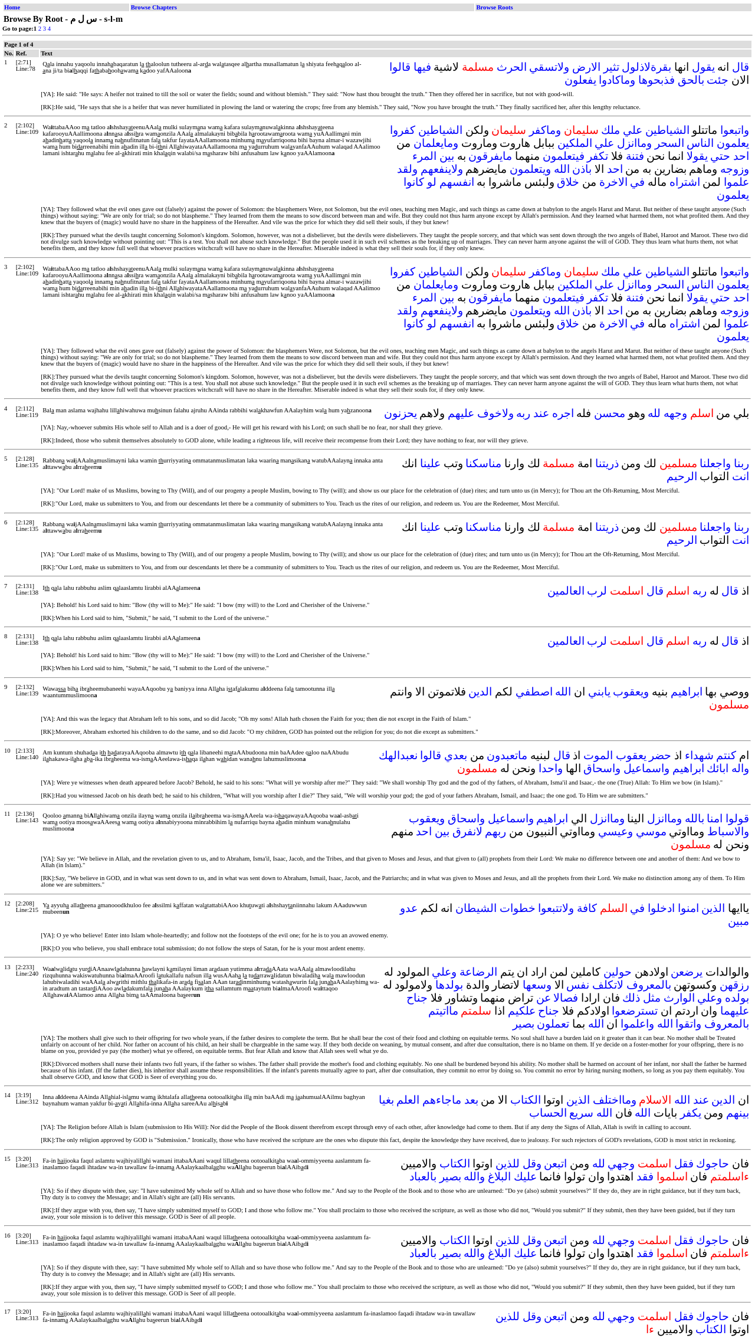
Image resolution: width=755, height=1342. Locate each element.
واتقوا (688, 1024)
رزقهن (734, 985)
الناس (700, 143)
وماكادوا (617, 80)
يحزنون (400, 413)
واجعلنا (715, 463)
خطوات (518, 908)
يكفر (690, 1113)
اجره (563, 413)
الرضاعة (478, 972)
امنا (715, 818)
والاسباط (728, 831)
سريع (581, 1113)
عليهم (461, 413)
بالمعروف (648, 985)
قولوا (737, 818)
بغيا (386, 1100)
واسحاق (602, 768)
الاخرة (613, 182)
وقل (532, 1163)
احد (741, 156)
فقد (645, 1176)
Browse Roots (494, 7)
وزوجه (734, 169)
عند (541, 413)
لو (431, 182)
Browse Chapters (154, 7)
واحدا (551, 768)
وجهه (675, 413)
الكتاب (525, 1100)
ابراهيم (687, 691)
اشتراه (684, 182)
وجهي (621, 1163)
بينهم (737, 1113)
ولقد (407, 169)
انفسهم (456, 182)
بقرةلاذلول (646, 67)
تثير (611, 67)
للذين (507, 1163)
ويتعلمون (530, 169)
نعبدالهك (398, 755)
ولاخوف (495, 413)
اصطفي (534, 691)
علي (632, 130)
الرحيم (682, 476)
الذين (713, 908)
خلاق (568, 182)
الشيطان (476, 908)
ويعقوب (631, 691)
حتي (720, 156)
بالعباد (422, 1176)
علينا (430, 463)
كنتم (726, 755)
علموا (736, 182)
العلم (407, 1100)
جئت (717, 80)
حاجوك (712, 1163)
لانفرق (467, 831)
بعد (471, 1100)
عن (543, 998)
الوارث (679, 998)
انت (740, 476)
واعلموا (637, 1024)
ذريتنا (607, 463)
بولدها (449, 985)
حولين (617, 972)
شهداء (699, 755)
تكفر (597, 156)
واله (740, 768)
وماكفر (545, 130)
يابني (599, 691)
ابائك (717, 768)
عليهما (734, 1011)
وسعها (537, 985)
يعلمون (733, 143)
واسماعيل (646, 768)
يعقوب (631, 755)
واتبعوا (734, 130)
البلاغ (499, 1176)
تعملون (553, 1024)
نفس (577, 985)
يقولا (697, 156)
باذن (582, 169)
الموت (598, 755)
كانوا (413, 182)
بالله (694, 818)
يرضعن (687, 972)
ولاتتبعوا (556, 908)
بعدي (455, 755)
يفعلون (580, 80)
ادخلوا (661, 908)
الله (562, 169)
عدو (409, 908)
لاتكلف (607, 985)
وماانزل (634, 143)
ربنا (741, 463)
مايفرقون (490, 156)
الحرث (512, 67)
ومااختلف (614, 1100)
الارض (586, 67)
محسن (609, 413)
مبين (738, 921)
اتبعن (555, 1163)
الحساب (548, 1113)
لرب (597, 591)
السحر (669, 143)
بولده (737, 998)
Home (12, 7)
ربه (523, 413)
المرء (424, 156)
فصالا (565, 998)
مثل (652, 998)
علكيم (522, 1011)
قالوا (400, 67)
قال (740, 67)
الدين (480, 691)
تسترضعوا (635, 1011)
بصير (523, 1024)
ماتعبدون (507, 755)
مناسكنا (483, 463)
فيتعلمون (564, 156)
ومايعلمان (435, 143)
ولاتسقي (549, 67)
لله (654, 413)
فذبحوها (656, 80)
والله (474, 1176)
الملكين (574, 143)
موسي (651, 831)
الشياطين (667, 130)
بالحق (691, 80)
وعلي (444, 972)
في (637, 182)
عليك (525, 1176)
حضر (660, 755)
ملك (610, 130)
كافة (587, 908)
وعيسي (615, 831)
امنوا (688, 908)
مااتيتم (443, 1011)
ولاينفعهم (442, 169)
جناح (417, 998)
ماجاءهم (441, 1100)
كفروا (402, 130)
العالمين (566, 591)
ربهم (495, 831)
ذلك (631, 998)
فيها (422, 67)
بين (446, 156)
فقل (684, 1163)
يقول (703, 67)
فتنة (635, 156)
